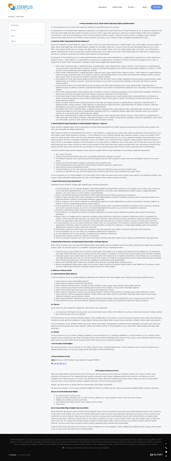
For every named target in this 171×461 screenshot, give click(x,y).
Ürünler (131, 7)
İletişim (156, 7)
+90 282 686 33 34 (60, 363)
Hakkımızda (117, 7)
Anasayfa (103, 7)
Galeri (144, 7)
